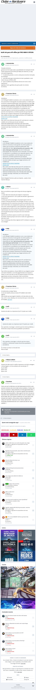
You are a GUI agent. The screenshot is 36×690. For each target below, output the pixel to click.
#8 (34, 318)
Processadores (8, 634)
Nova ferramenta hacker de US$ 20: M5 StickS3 (16, 615)
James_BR (9, 445)
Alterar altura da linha (14, 483)
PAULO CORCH (10, 360)
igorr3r (8, 478)
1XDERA (9, 512)
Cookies (18, 685)
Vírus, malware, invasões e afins (12, 501)
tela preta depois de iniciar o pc (12, 460)
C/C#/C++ (7, 520)
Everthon (9, 381)
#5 (34, 229)
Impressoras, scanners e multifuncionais (22, 58)
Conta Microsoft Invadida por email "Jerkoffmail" (16, 499)
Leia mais (23, 663)
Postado (12, 65)
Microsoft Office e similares (11, 485)
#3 (34, 136)
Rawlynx (9, 502)
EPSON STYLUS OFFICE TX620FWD (9, 117)
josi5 (7, 306)
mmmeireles (6, 56)
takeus (8, 186)
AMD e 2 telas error (9, 491)
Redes (6, 617)
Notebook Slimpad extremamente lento (14, 468)
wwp (7, 228)
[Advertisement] (18, 23)
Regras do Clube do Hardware (18, 48)
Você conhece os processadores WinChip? (14, 640)
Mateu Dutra (10, 463)
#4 (34, 187)
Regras (26, 677)
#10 (34, 360)
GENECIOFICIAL (10, 486)
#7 (34, 307)
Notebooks (7, 469)
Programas (7, 493)
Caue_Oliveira (10, 471)
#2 (34, 94)
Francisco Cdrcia (11, 93)
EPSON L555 (4, 118)
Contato (9, 677)
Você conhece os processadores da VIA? (14, 632)
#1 (34, 64)
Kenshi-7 (9, 521)
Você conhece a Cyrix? (10, 648)
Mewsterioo (10, 494)
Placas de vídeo (8, 461)
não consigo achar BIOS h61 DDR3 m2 (14, 476)
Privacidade (9, 679)
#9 (34, 336)
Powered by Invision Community (18, 687)
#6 (34, 287)
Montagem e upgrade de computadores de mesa (16, 444)
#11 (34, 382)
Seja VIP (26, 679)
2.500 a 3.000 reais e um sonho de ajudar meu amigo (17, 443)
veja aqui (10, 299)
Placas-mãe (8, 477)
